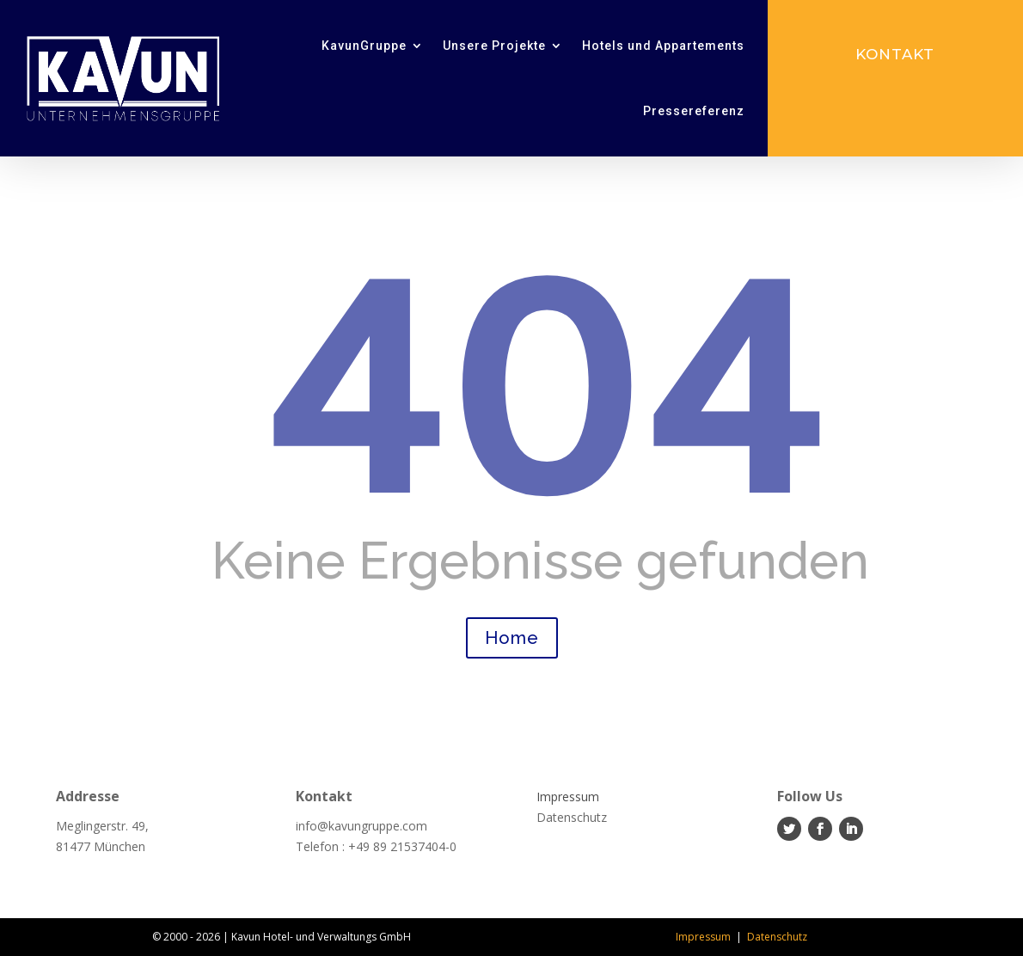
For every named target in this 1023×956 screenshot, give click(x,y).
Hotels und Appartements (663, 45)
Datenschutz (777, 936)
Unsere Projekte (494, 45)
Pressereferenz (693, 111)
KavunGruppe (364, 45)
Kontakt (894, 54)
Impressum (703, 936)
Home (512, 638)
